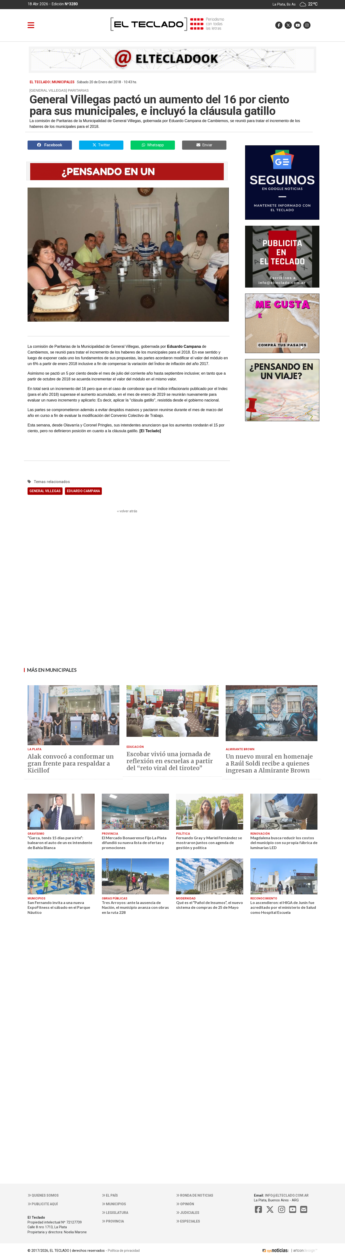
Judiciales (187, 1213)
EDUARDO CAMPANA (83, 491)
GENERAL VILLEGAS (45, 491)
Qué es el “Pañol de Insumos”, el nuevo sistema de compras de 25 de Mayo (209, 905)
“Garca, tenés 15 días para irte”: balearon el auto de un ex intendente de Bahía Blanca (60, 842)
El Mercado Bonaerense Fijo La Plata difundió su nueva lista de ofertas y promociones (134, 842)
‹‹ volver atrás (127, 511)
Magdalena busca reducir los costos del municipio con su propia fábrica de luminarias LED (283, 842)
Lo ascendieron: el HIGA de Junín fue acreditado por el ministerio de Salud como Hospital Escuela (283, 907)
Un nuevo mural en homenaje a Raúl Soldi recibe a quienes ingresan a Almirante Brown (269, 763)
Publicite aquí (43, 1204)
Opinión (185, 1204)
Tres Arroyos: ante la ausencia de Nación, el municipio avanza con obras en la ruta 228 (135, 907)
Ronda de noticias (194, 1195)
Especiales (188, 1221)
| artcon (282, 1250)
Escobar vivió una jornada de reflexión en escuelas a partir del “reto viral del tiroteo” (169, 761)
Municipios (114, 1204)
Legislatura (115, 1213)
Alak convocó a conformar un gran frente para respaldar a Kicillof (71, 763)
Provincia (113, 1221)
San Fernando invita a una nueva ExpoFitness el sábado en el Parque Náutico (59, 907)
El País (110, 1195)
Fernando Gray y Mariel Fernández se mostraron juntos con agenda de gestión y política (209, 842)
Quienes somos (43, 1195)
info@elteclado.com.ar (287, 1195)
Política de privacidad (124, 1250)
